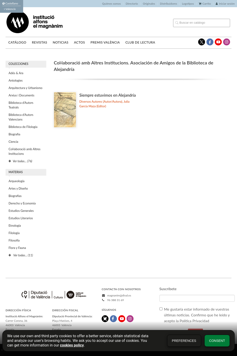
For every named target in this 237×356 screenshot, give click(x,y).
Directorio (132, 3)
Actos (79, 42)
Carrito (205, 3)
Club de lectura (140, 42)
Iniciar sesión (225, 3)
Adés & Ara (16, 73)
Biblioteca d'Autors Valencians (21, 117)
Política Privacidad (195, 320)
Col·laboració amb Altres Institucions (25, 151)
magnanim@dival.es (119, 295)
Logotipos (188, 3)
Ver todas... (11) (21, 255)
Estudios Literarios (21, 218)
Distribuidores (168, 3)
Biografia (14, 134)
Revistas (39, 42)
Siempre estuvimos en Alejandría (107, 95)
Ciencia (13, 141)
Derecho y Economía (22, 203)
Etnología (15, 225)
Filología (14, 233)
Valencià (10, 9)
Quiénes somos (111, 3)
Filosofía (14, 240)
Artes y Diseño (18, 188)
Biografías (15, 196)
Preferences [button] (184, 341)
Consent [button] (217, 341)
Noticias (61, 42)
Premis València (105, 42)
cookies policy (72, 345)
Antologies (16, 80)
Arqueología (17, 181)
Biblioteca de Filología (23, 127)
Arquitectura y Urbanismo (25, 88)
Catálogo (17, 42)
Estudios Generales (21, 211)
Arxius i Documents (21, 95)
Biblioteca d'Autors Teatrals (21, 105)
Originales (149, 3)
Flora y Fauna (17, 248)
